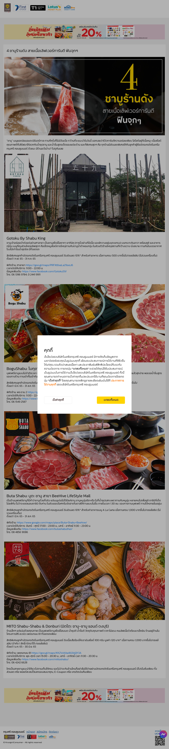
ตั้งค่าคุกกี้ (58, 400)
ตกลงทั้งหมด (111, 400)
